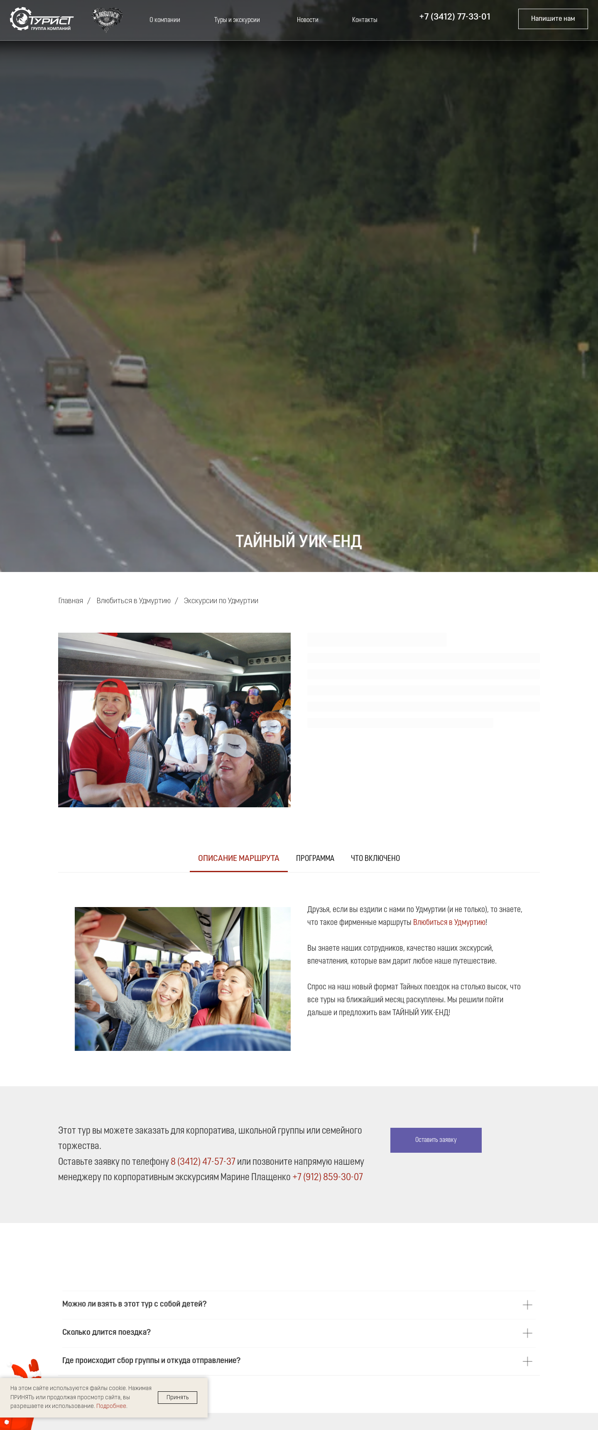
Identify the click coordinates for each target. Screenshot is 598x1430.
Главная (70, 601)
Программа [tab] (315, 859)
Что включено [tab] (375, 859)
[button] (553, 19)
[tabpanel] (299, 970)
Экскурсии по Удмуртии (221, 601)
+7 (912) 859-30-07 (327, 1178)
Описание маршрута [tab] (238, 859)
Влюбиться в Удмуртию (133, 601)
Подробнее (111, 1406)
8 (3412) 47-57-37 (203, 1162)
